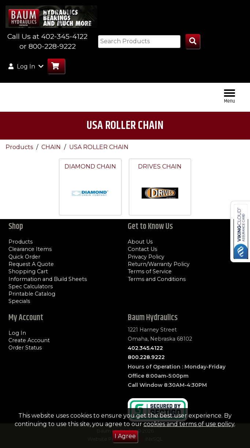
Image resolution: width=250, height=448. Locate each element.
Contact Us (142, 249)
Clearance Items (30, 249)
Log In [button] (26, 66)
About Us (140, 241)
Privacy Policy (146, 256)
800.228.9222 (146, 357)
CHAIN (51, 147)
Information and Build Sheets (47, 279)
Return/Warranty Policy (159, 264)
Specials (19, 301)
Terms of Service (150, 271)
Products (19, 147)
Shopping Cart (28, 271)
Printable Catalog (31, 293)
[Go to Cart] (56, 66)
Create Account (29, 340)
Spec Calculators (30, 286)
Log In (17, 333)
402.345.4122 (145, 348)
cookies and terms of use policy (188, 424)
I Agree (125, 436)
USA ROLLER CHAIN (98, 147)
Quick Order (24, 256)
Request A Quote (31, 264)
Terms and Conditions (157, 279)
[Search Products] (193, 41)
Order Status (25, 347)
